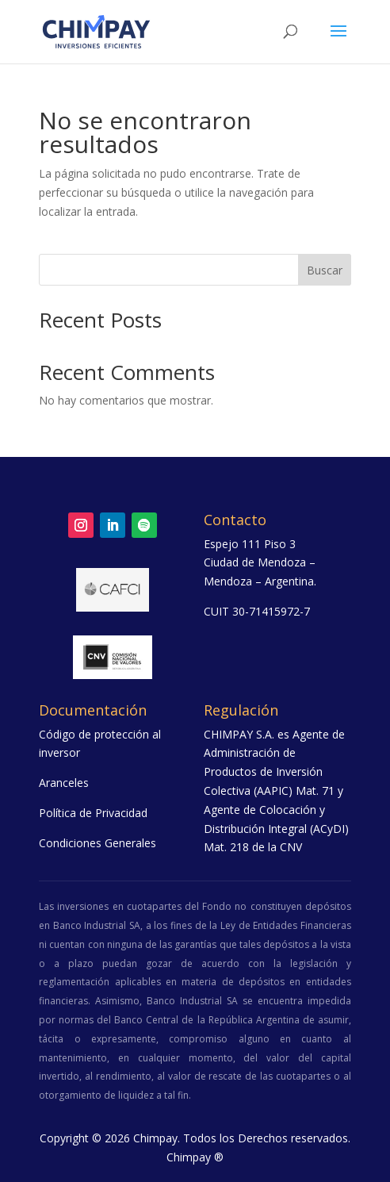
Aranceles (64, 782)
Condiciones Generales (97, 842)
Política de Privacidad (93, 812)
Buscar (324, 270)
